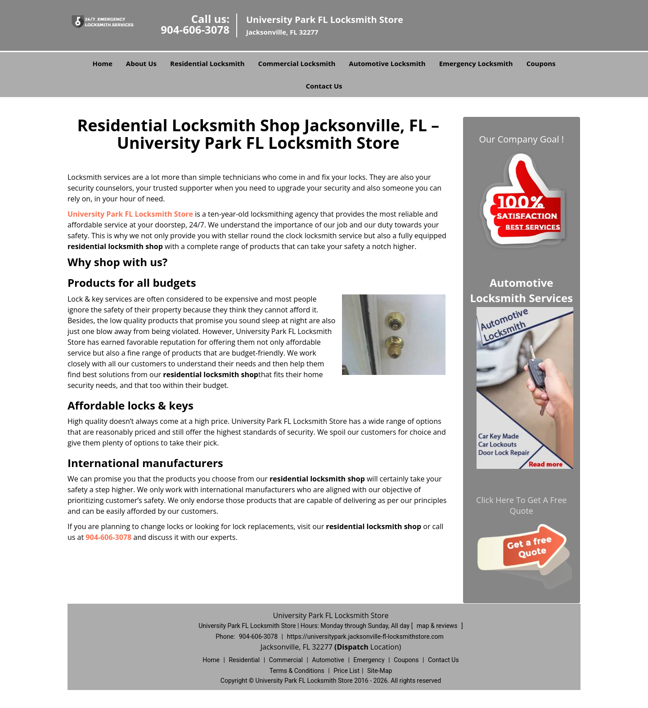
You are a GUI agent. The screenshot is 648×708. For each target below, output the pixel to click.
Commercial (286, 659)
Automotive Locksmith (387, 63)
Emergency (368, 659)
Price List (346, 670)
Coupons (541, 63)
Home (102, 63)
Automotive (328, 659)
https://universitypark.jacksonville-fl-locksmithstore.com (365, 636)
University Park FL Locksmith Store (130, 214)
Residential (244, 659)
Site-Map (379, 670)
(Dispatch (352, 647)
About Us (141, 63)
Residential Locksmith (207, 63)
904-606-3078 (195, 29)
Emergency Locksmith (476, 63)
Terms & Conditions (297, 670)
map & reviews (438, 625)
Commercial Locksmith (297, 63)
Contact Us (324, 85)
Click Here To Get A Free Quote (521, 505)
